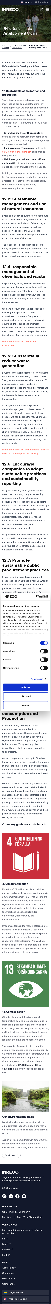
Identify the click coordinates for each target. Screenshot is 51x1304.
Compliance (8, 1284)
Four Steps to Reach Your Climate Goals (22, 1217)
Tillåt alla (25, 687)
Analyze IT (7, 1249)
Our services (9, 1225)
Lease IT (6, 1244)
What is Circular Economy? (16, 1212)
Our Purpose (5, 47)
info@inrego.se (10, 1188)
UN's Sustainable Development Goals (38, 47)
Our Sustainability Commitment (19, 47)
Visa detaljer (36, 679)
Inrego (6, 1263)
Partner (6, 1255)
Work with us (8, 1279)
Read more (11, 1155)
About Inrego (9, 1268)
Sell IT (5, 1239)
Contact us (7, 1273)
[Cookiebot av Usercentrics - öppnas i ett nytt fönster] (36, 596)
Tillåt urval (25, 696)
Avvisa (25, 705)
